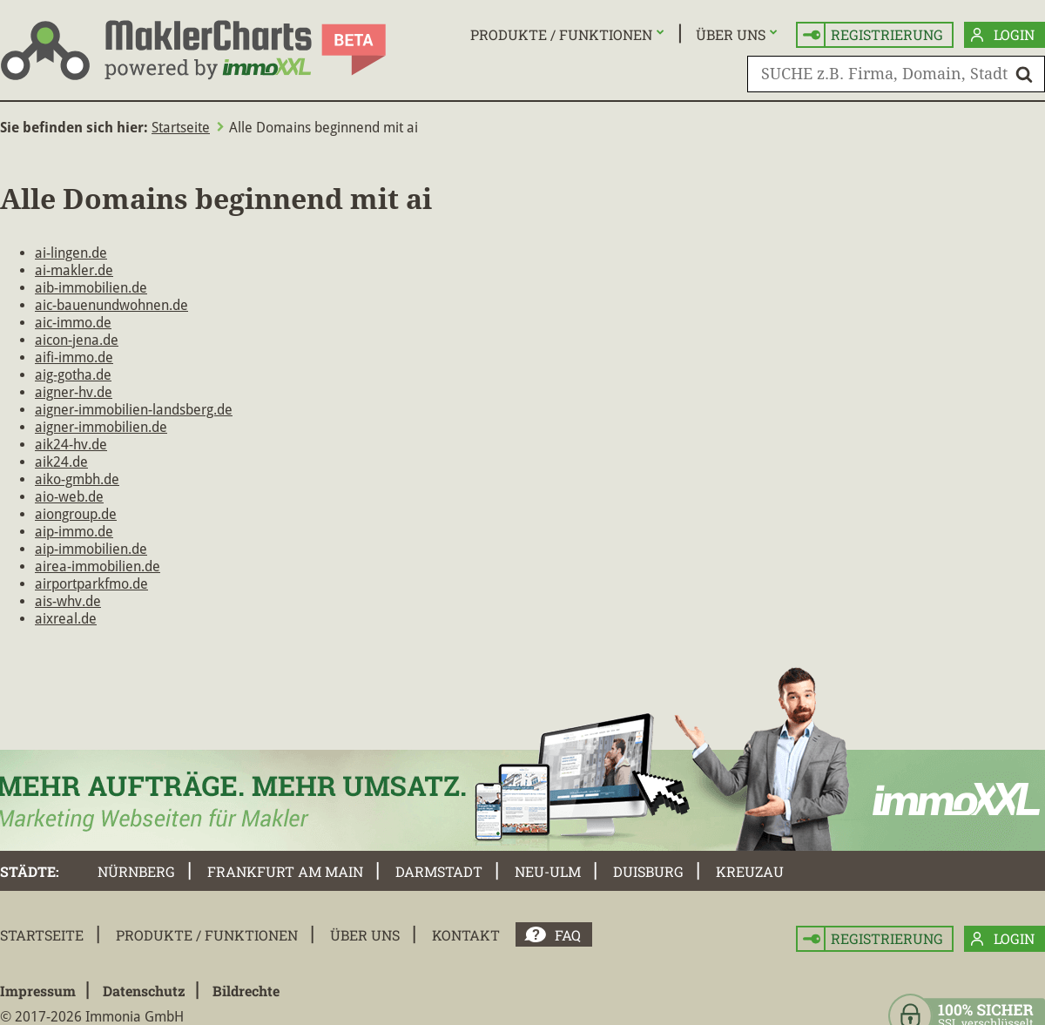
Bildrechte (246, 990)
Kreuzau (750, 871)
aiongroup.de (76, 514)
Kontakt (466, 935)
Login (1003, 35)
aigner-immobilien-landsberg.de (134, 409)
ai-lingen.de (71, 253)
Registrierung (873, 35)
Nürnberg (136, 871)
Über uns (730, 34)
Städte (28, 871)
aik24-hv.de (71, 444)
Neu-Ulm (548, 871)
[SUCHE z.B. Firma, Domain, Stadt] (896, 74)
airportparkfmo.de (91, 584)
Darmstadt (438, 871)
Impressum (38, 990)
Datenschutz (144, 990)
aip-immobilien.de (91, 549)
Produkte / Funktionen (561, 34)
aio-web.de (69, 497)
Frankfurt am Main (285, 871)
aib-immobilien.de (91, 288)
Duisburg (648, 871)
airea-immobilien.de (97, 566)
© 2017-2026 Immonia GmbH (92, 1016)
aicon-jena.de (76, 340)
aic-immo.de (73, 322)
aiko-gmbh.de (77, 479)
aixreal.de (66, 618)
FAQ (568, 935)
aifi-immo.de (74, 357)
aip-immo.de (74, 531)
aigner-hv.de (73, 392)
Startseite (181, 127)
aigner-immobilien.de (101, 427)
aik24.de (61, 462)
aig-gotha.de (73, 375)
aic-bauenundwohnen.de (111, 305)
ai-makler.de (74, 270)
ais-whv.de (68, 601)
